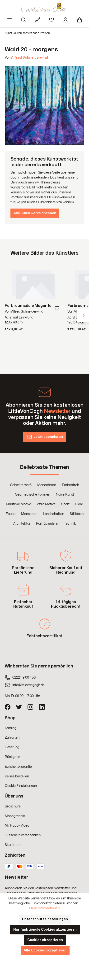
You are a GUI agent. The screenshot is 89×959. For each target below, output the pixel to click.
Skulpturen (13, 844)
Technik (70, 523)
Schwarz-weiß (21, 485)
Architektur (21, 523)
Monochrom (46, 485)
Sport (65, 504)
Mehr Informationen (44, 908)
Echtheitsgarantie (18, 766)
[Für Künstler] (37, 20)
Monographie (15, 816)
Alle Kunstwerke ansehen (35, 213)
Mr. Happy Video (17, 825)
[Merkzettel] (51, 20)
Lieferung (12, 747)
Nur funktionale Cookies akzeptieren (45, 929)
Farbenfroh (70, 485)
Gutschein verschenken (23, 835)
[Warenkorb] (79, 20)
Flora (79, 504)
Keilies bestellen (17, 776)
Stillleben (77, 513)
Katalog (10, 728)
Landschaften (53, 513)
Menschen (29, 513)
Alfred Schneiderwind (29, 57)
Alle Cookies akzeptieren (45, 950)
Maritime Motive (18, 504)
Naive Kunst (65, 494)
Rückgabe (12, 756)
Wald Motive (46, 504)
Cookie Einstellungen (21, 785)
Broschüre (13, 806)
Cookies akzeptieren (45, 940)
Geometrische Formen (32, 494)
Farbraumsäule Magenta (28, 306)
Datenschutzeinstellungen (45, 919)
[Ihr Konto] (65, 20)
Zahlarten (12, 737)
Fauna (10, 513)
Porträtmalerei (47, 523)
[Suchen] (23, 20)
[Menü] (9, 20)
